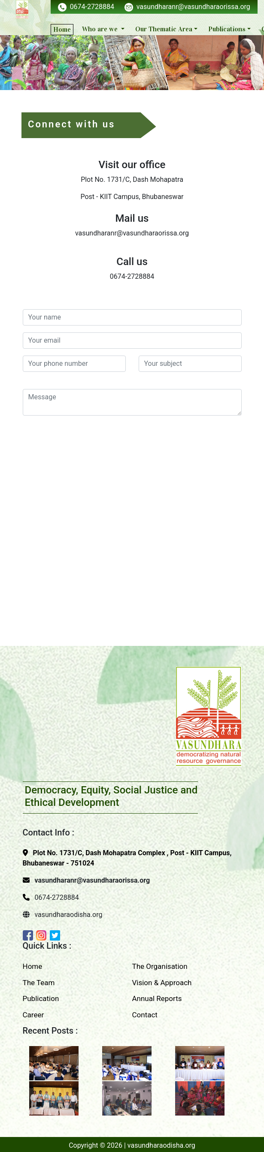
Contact (145, 1014)
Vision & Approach (162, 982)
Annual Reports (157, 998)
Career (33, 1014)
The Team (39, 982)
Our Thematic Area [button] (163, 29)
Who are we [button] (100, 29)
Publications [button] (227, 29)
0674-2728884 (86, 7)
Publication (41, 998)
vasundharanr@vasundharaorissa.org (187, 7)
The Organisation (160, 966)
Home (62, 29)
